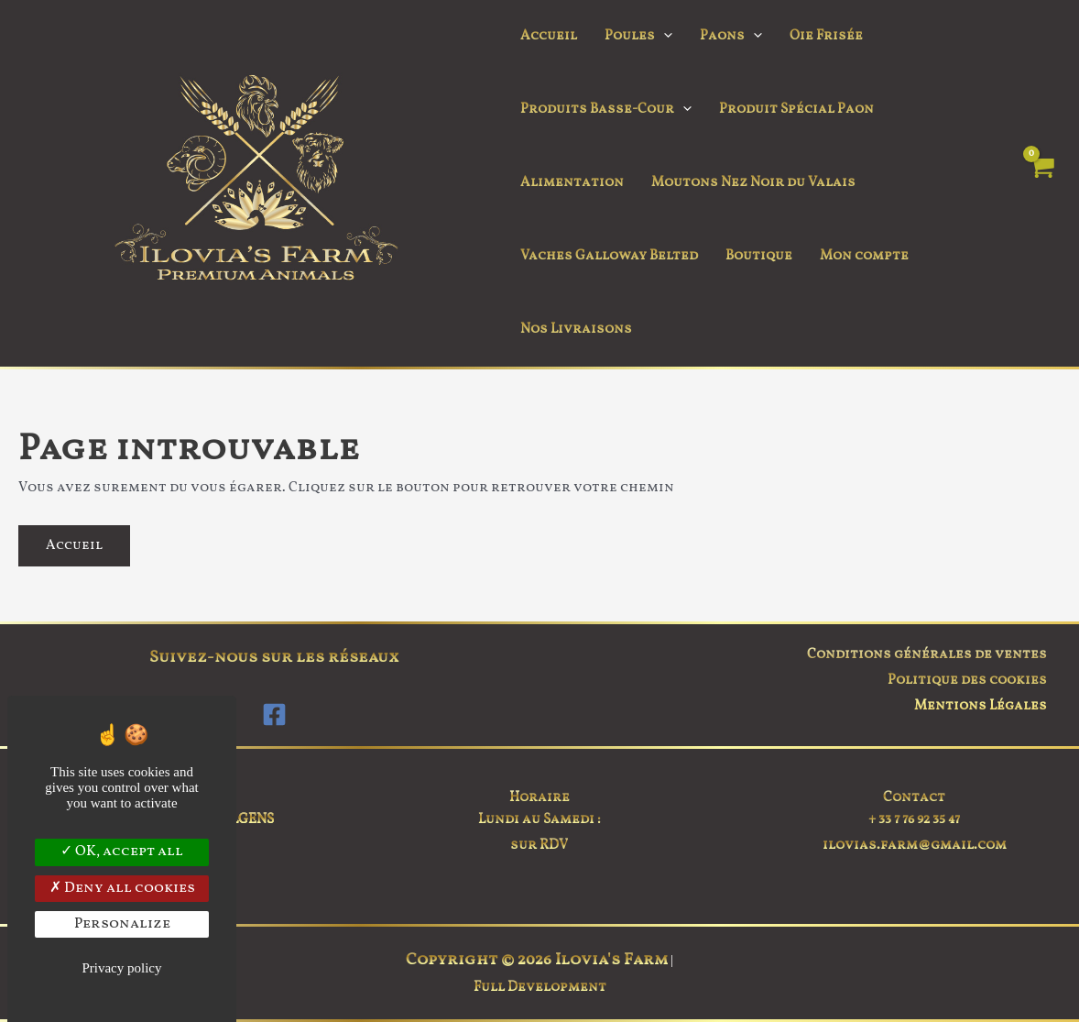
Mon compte (864, 256)
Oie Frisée (826, 36)
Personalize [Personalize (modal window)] (122, 924)
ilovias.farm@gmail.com (915, 845)
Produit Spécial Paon (796, 109)
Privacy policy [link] (121, 968)
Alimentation (572, 182)
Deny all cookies (122, 888)
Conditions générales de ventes (927, 655)
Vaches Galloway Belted (609, 256)
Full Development (540, 987)
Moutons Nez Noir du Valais (753, 182)
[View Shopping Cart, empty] (1041, 183)
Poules (638, 36)
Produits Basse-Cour (606, 110)
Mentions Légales (980, 706)
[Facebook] (274, 714)
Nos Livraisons (576, 329)
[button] (663, 36)
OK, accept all (121, 851)
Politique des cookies (967, 680)
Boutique (758, 256)
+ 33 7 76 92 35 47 (914, 820)
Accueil (548, 36)
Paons (731, 36)
